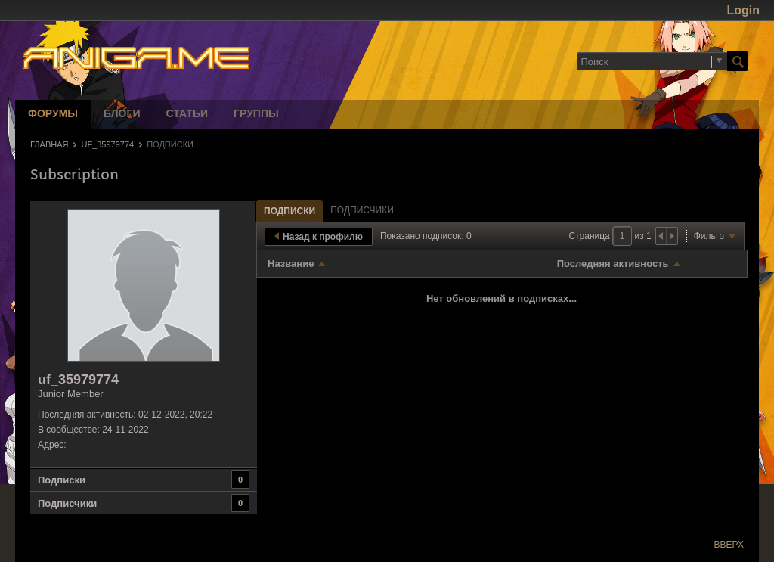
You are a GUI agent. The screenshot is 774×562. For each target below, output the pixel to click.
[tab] (289, 211)
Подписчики (67, 503)
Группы (256, 114)
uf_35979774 (107, 144)
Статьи (187, 114)
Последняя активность (613, 263)
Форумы (53, 114)
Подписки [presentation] (289, 211)
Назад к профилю (318, 236)
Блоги (122, 114)
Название (291, 263)
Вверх (729, 544)
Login (743, 10)
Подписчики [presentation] (362, 210)
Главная (49, 144)
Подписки (61, 480)
